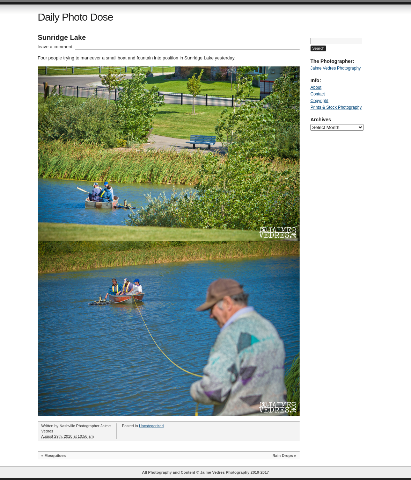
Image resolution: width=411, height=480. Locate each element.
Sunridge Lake (62, 37)
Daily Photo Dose (75, 17)
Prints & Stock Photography (336, 107)
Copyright (319, 100)
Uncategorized (151, 426)
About (315, 87)
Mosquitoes (55, 455)
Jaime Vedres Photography (335, 68)
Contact (317, 94)
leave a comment (55, 46)
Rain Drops (282, 455)
